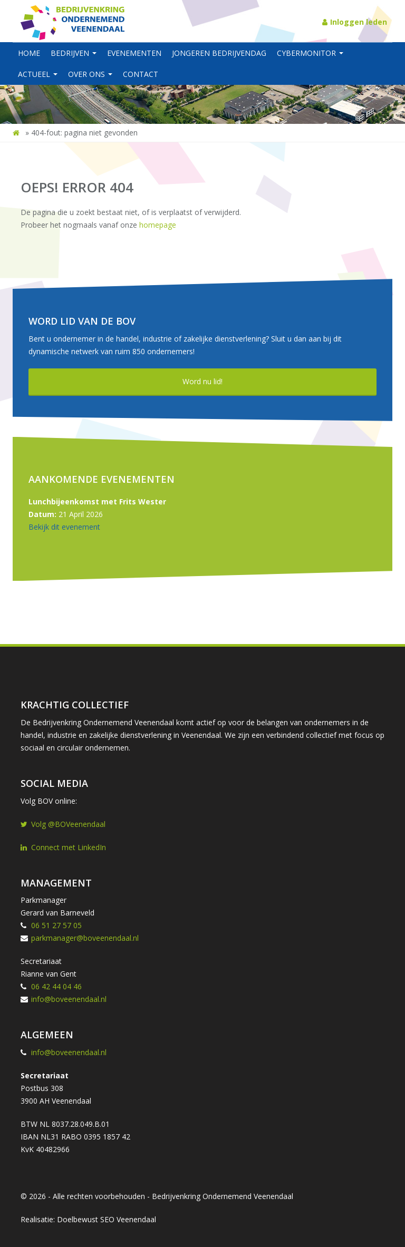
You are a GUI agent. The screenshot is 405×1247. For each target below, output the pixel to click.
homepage (157, 225)
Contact (140, 74)
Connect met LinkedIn (63, 847)
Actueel (37, 74)
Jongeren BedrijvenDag (219, 53)
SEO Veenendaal (128, 1219)
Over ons (90, 74)
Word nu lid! (202, 381)
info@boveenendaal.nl (69, 999)
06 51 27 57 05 (56, 925)
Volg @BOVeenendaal (63, 824)
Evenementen (134, 53)
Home (29, 53)
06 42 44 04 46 (56, 986)
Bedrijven (74, 53)
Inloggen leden (354, 22)
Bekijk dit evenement (64, 527)
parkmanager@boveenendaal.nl (85, 938)
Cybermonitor (310, 53)
